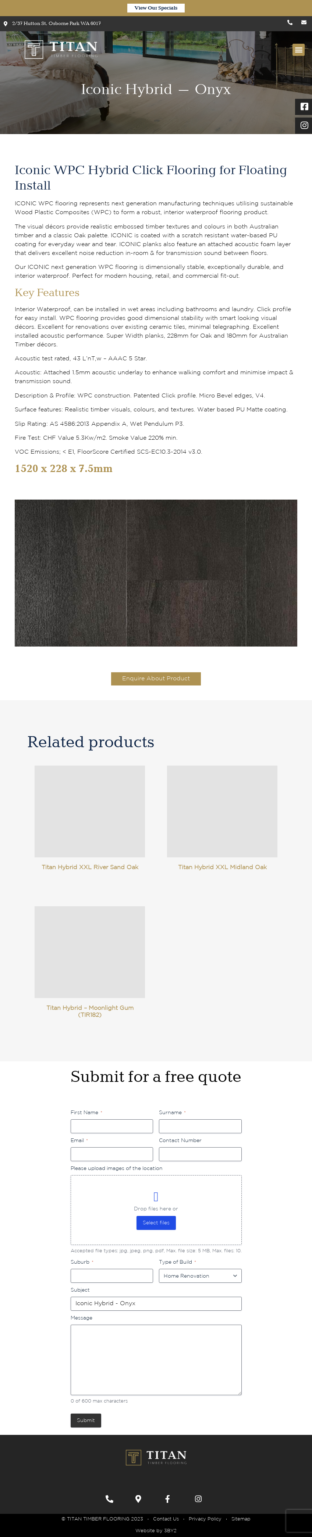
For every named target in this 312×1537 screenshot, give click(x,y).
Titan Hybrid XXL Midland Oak (222, 867)
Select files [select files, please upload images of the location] (156, 1223)
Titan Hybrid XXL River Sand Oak (90, 867)
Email (79, 1141)
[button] (298, 50)
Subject (80, 1290)
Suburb (82, 1262)
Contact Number (180, 1140)
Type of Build (177, 1262)
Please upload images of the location (117, 1168)
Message (81, 1318)
